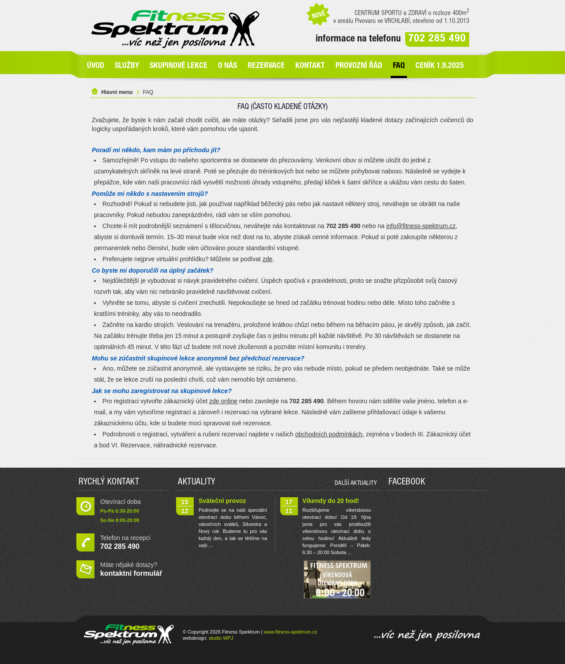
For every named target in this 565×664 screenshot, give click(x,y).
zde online (223, 401)
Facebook (406, 482)
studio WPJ (221, 638)
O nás (227, 66)
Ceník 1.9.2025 (439, 66)
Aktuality (196, 482)
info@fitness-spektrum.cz (421, 225)
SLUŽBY (127, 66)
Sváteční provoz (222, 500)
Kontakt (310, 66)
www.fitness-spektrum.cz (290, 631)
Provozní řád (358, 66)
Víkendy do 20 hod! (330, 500)
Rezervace (266, 66)
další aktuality (356, 483)
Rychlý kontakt (109, 482)
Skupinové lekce (178, 66)
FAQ (399, 66)
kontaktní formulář (131, 573)
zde (268, 259)
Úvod (95, 66)
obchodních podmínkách (329, 434)
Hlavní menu (116, 92)
